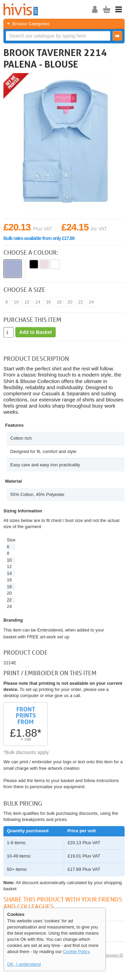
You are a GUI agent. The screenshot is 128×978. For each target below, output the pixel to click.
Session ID (114, 955)
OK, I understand (24, 964)
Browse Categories (31, 23)
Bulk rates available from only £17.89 (38, 238)
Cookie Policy (76, 951)
